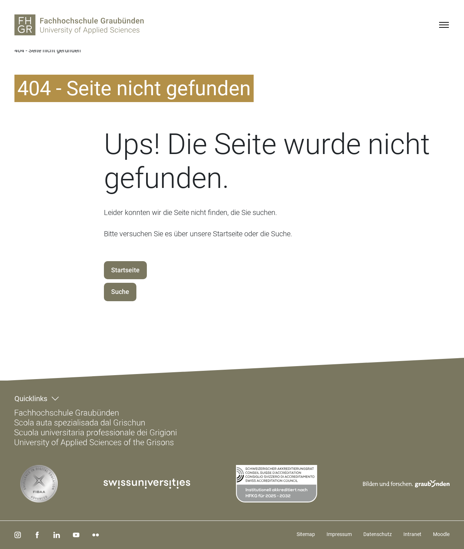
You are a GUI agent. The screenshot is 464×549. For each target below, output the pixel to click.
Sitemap (306, 534)
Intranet (412, 534)
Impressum (339, 534)
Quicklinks (30, 398)
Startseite (125, 270)
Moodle (441, 534)
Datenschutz (377, 534)
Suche (120, 291)
